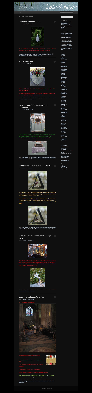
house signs (39, 158)
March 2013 (63, 132)
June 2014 (63, 124)
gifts (52, 54)
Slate (27, 55)
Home (20, 12)
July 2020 (63, 81)
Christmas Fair (25, 53)
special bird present (49, 228)
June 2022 (63, 62)
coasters (51, 97)
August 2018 (63, 96)
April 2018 (63, 98)
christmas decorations (27, 54)
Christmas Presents (31, 53)
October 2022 (63, 61)
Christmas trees (48, 54)
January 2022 (63, 67)
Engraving (25, 381)
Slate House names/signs (66, 24)
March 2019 (63, 92)
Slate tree (30, 55)
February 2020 (64, 88)
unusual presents (26, 291)
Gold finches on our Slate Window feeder (35, 166)
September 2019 (64, 90)
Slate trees (35, 55)
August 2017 (63, 105)
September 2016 (64, 112)
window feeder (51, 381)
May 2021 (63, 73)
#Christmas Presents (27, 61)
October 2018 (63, 94)
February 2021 (64, 75)
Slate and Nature (45, 381)
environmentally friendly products (49, 227)
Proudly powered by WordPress (46, 388)
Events (62, 152)
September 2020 (64, 80)
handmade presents (22, 55)
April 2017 (63, 107)
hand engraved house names (50, 157)
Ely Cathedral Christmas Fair (66, 150)
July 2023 (63, 54)
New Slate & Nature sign (66, 22)
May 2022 (63, 63)
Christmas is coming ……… (30, 21)
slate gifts (29, 228)
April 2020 (63, 85)
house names (33, 158)
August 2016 (63, 113)
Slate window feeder (41, 228)
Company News (25, 157)
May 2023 (63, 57)
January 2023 (63, 58)
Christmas (21, 54)
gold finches (25, 228)
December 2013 (64, 128)
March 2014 (63, 127)
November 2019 (64, 89)
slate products (34, 228)
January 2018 (63, 101)
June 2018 (63, 97)
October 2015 (63, 123)
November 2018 (64, 93)
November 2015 (64, 121)
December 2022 (64, 59)
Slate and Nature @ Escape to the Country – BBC (66, 48)
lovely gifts (44, 158)
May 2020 (63, 84)
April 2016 (63, 119)
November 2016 (64, 109)
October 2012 (63, 139)
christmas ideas (34, 157)
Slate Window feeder (65, 28)
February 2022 (64, 66)
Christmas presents (41, 54)
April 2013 (63, 131)
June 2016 (63, 116)
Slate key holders (64, 23)
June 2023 (63, 55)
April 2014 (63, 125)
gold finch (21, 228)
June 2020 (63, 82)
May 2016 (63, 117)
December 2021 (64, 69)
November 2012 (64, 138)
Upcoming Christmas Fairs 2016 (31, 297)
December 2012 (64, 136)
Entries (63, 166)
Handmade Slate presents (34, 97)
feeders (36, 381)
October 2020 (63, 78)
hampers (40, 381)
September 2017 (64, 104)
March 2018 (63, 100)
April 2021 (63, 74)
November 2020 (64, 77)
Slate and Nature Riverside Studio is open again (66, 37)
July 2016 (63, 115)
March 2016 (63, 120)
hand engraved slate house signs (25, 158)
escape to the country (31, 381)
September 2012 (64, 140)
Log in (62, 165)
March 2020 (63, 86)
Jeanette (31, 23)
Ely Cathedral (63, 149)
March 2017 (63, 108)
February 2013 (64, 134)
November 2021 (64, 70)
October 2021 (63, 71)
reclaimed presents (39, 53)
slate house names (49, 158)
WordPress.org (64, 169)
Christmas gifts (34, 54)
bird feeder (33, 227)
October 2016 (63, 111)
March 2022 (63, 65)
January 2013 (63, 135)
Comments (64, 167)
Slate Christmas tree (47, 53)
